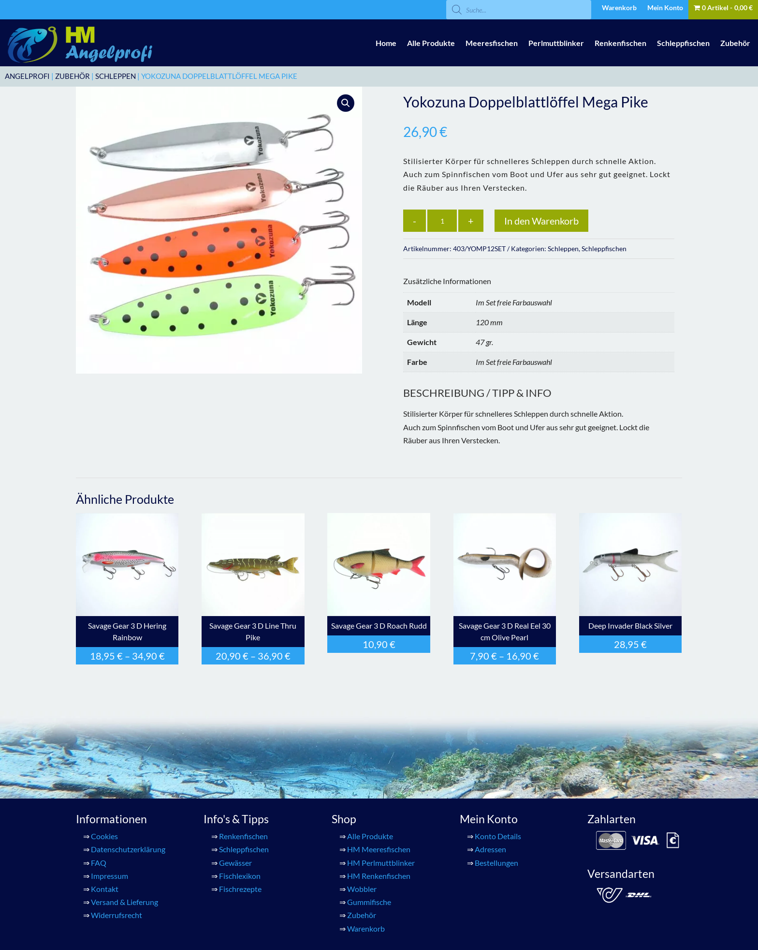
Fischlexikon (240, 875)
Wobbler (362, 888)
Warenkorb (619, 8)
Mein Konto (665, 8)
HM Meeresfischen (378, 849)
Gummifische (369, 901)
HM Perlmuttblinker (381, 862)
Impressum (109, 875)
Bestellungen (496, 862)
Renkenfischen (620, 42)
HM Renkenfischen (378, 875)
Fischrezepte (240, 888)
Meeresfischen (492, 42)
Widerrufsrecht (116, 915)
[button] (345, 103)
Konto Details (498, 836)
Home (386, 42)
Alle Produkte (431, 42)
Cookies (104, 836)
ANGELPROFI (27, 76)
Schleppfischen (683, 42)
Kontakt (104, 888)
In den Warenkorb (541, 220)
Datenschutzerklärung (128, 849)
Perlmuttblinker (556, 42)
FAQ (98, 862)
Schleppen (115, 76)
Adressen (490, 849)
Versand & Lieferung (124, 901)
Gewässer (235, 862)
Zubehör (735, 42)
